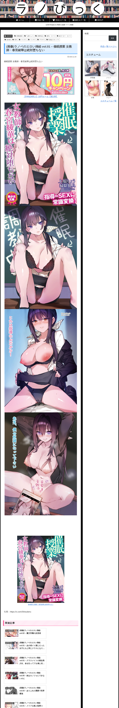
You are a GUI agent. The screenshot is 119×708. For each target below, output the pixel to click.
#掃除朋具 (18, 36)
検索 (87, 33)
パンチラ (31, 40)
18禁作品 (39, 36)
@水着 (8, 40)
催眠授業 (8, 36)
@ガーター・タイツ (64, 36)
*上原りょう (28, 36)
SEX (14, 40)
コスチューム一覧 (108, 101)
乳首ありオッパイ (52, 40)
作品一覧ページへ (108, 46)
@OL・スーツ (50, 36)
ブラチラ (41, 40)
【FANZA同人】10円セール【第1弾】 (40, 82)
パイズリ (22, 40)
